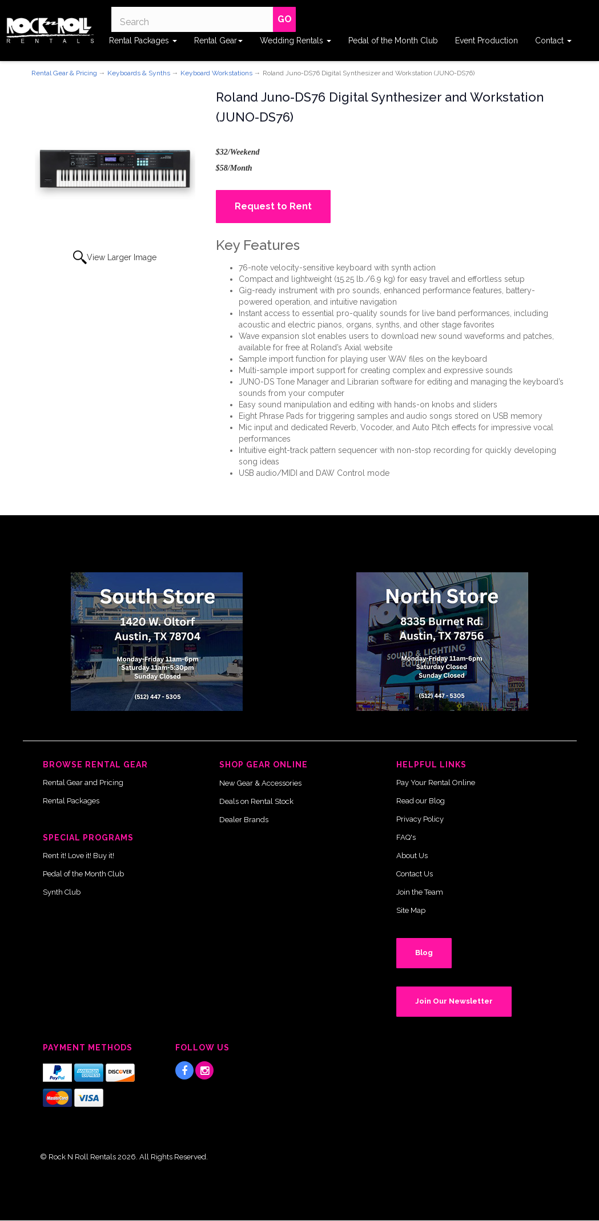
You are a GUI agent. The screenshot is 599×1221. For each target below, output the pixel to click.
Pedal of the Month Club (393, 40)
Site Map (410, 910)
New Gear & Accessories (260, 783)
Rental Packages (143, 40)
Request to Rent (273, 206)
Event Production (486, 40)
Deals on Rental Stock (256, 801)
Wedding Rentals (295, 40)
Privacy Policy (420, 819)
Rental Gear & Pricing (64, 73)
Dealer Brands (243, 819)
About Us (412, 855)
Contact (553, 40)
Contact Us (414, 874)
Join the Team (419, 892)
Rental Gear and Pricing (83, 782)
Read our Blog (420, 801)
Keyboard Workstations (216, 73)
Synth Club (62, 892)
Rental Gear (218, 40)
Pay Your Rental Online (435, 782)
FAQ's (406, 837)
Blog (424, 952)
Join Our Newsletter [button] (454, 1001)
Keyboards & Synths (138, 73)
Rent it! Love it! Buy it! (78, 855)
